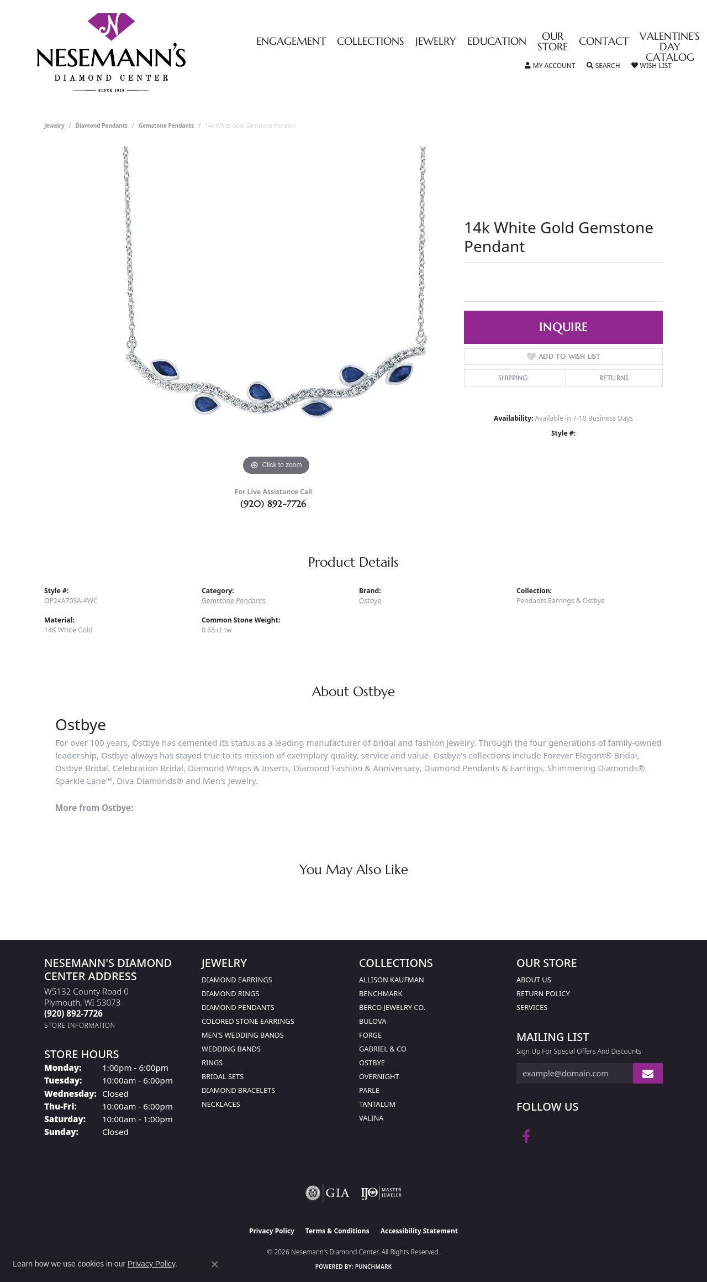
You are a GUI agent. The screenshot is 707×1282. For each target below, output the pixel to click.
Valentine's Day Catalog (670, 47)
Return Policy (543, 993)
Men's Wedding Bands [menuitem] (243, 1035)
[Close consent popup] (215, 1264)
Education (496, 42)
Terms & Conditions (337, 1231)
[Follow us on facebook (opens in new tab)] (526, 1136)
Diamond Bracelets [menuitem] (238, 1090)
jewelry (54, 125)
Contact (604, 42)
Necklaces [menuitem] (221, 1104)
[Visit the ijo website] (381, 1193)
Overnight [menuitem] (379, 1076)
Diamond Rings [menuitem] (230, 993)
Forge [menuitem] (370, 1035)
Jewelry (435, 42)
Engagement (291, 42)
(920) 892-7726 (273, 503)
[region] (276, 312)
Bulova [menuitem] (372, 1021)
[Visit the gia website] (327, 1193)
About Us (533, 980)
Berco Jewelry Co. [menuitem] (392, 1007)
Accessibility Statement (419, 1231)
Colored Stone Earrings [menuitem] (248, 1021)
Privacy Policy (271, 1231)
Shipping (512, 378)
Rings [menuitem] (212, 1063)
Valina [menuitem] (371, 1118)
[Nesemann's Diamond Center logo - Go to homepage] (145, 52)
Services (531, 1007)
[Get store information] (79, 1025)
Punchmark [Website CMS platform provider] (373, 1266)
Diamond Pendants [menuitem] (238, 1007)
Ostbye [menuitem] (372, 1063)
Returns (614, 378)
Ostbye (370, 600)
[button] (550, 65)
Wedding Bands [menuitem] (231, 1049)
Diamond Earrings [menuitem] (237, 980)
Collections (370, 42)
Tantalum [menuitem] (377, 1104)
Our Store (552, 42)
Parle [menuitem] (369, 1090)
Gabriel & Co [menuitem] (383, 1049)
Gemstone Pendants (166, 125)
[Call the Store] (73, 1013)
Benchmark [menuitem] (380, 993)
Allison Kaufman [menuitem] (391, 980)
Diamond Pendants (102, 125)
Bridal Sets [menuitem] (223, 1076)
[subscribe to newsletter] (648, 1073)
